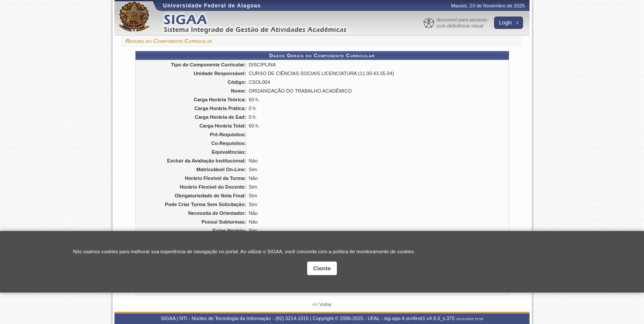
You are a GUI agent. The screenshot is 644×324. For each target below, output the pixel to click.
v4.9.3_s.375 (441, 318)
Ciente (322, 268)
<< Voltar (322, 304)
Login (508, 23)
